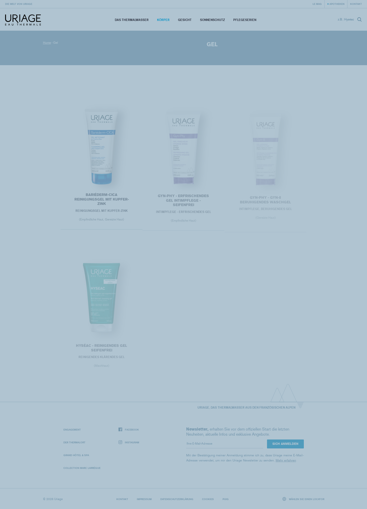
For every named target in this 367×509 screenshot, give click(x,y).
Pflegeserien (244, 20)
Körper (163, 20)
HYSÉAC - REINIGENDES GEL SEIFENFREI (101, 349)
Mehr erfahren (286, 460)
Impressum (144, 499)
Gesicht (185, 20)
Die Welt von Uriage (18, 3)
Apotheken (336, 3)
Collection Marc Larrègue (82, 467)
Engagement (72, 429)
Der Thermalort (74, 442)
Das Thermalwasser (132, 20)
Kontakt (356, 3)
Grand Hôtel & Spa (76, 455)
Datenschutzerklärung (176, 499)
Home (47, 42)
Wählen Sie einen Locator (303, 499)
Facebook (128, 429)
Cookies (208, 499)
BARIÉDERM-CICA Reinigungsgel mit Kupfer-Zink (101, 200)
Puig (226, 499)
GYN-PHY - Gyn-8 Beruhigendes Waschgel (265, 201)
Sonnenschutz (212, 20)
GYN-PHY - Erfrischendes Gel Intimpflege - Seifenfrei (183, 201)
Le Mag (317, 3)
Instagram (128, 442)
